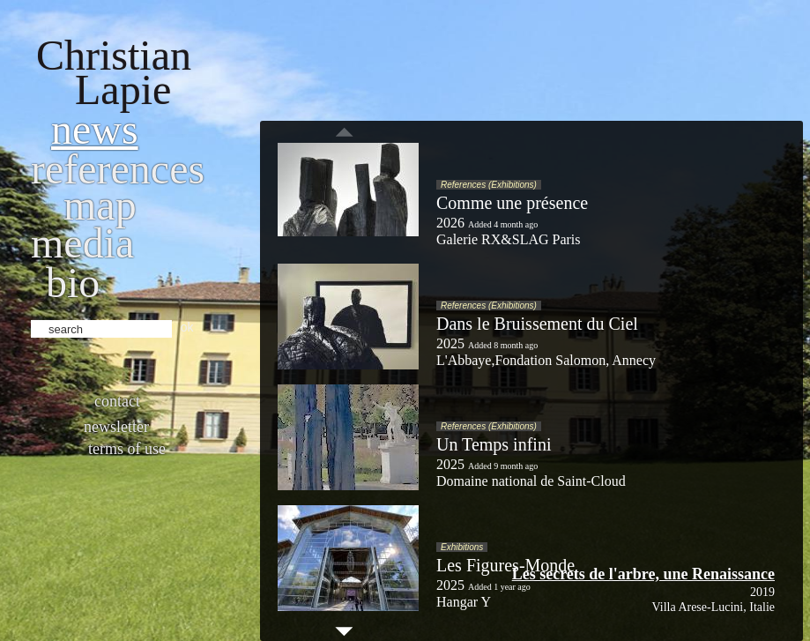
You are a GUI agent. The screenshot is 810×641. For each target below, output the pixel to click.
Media (82, 243)
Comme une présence (512, 202)
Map (100, 205)
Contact (117, 401)
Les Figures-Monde (505, 565)
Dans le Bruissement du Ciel (537, 323)
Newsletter (116, 427)
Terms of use (127, 449)
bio (73, 282)
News (94, 129)
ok (187, 327)
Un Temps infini (493, 444)
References (117, 168)
